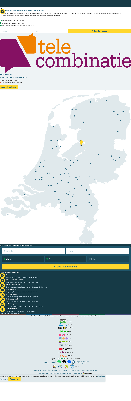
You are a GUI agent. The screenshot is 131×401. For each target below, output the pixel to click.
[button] (1, 8)
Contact (2, 383)
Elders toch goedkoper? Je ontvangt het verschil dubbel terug (26, 287)
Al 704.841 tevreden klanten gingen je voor (20, 311)
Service (2, 378)
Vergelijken (3, 376)
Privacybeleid (53, 370)
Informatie (3, 381)
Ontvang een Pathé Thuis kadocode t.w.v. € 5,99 (22, 282)
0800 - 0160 (50, 362)
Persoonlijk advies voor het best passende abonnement (24, 306)
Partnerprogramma (74, 370)
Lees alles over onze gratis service (11, 313)
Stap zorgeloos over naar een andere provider (21, 292)
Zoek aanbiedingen (8, 398)
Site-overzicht (63, 370)
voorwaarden (40, 370)
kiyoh (54, 359)
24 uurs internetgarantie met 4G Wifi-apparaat (22, 296)
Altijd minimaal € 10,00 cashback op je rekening (22, 277)
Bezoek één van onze (82, 362)
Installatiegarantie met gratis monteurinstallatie (22, 301)
